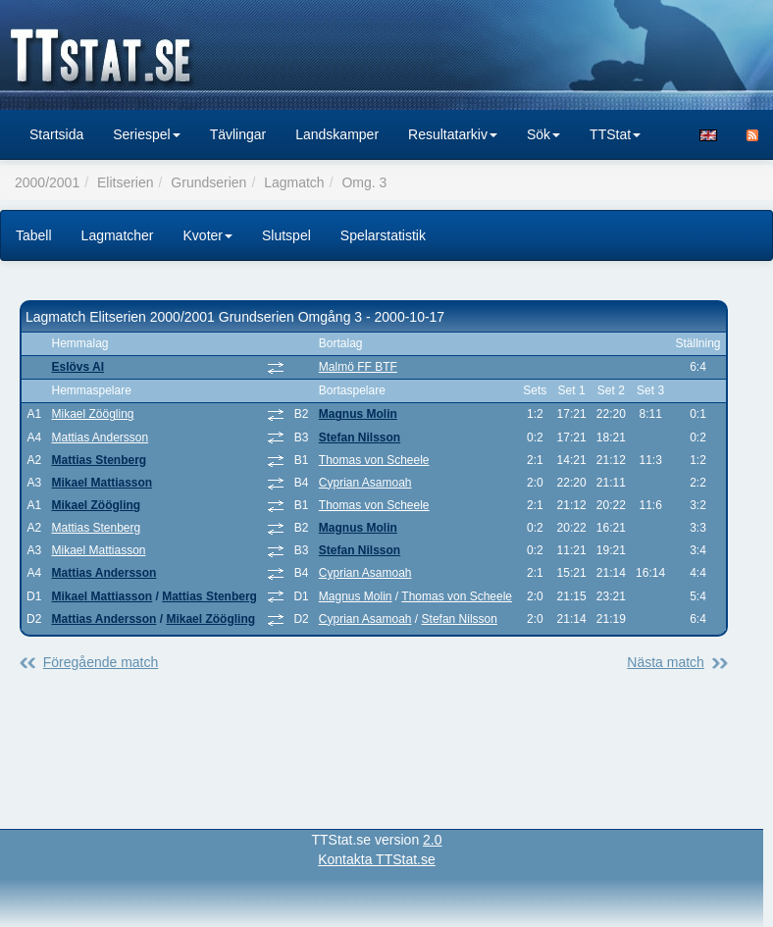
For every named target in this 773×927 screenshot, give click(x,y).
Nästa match (665, 662)
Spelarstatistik (383, 235)
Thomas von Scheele (374, 460)
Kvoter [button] (207, 235)
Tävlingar (238, 134)
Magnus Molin (358, 414)
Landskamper (337, 134)
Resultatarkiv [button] (452, 134)
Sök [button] (543, 134)
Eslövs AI (77, 367)
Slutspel (286, 235)
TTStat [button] (615, 134)
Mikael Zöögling (92, 414)
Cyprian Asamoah (365, 482)
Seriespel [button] (146, 134)
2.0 (432, 840)
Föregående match (101, 662)
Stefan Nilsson (359, 437)
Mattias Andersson (99, 437)
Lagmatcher (117, 235)
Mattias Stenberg (98, 460)
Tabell (34, 235)
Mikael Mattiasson (101, 482)
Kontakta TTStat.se (377, 859)
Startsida (56, 134)
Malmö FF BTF (358, 367)
